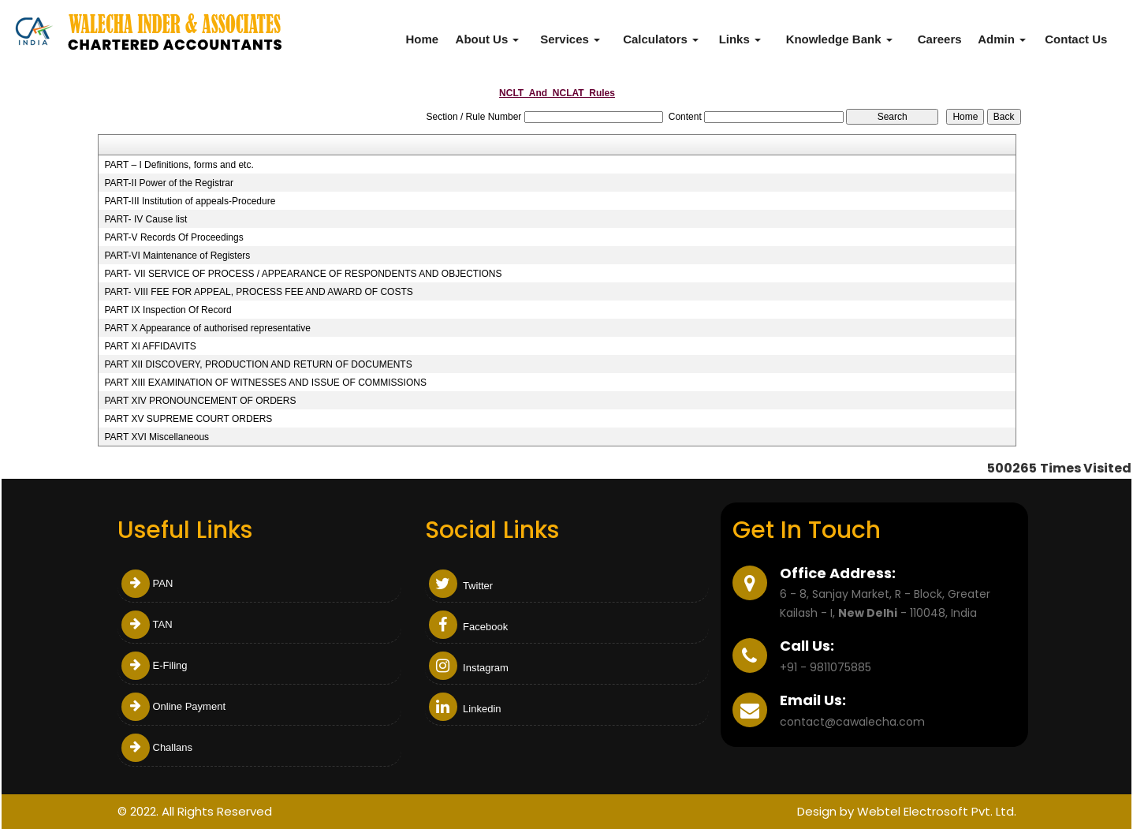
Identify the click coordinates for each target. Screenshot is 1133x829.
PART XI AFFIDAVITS (150, 346)
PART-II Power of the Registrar (168, 183)
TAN (147, 624)
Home (421, 39)
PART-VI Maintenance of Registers (177, 255)
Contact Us (1076, 39)
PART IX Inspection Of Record (167, 310)
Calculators (661, 39)
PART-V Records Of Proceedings (173, 237)
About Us (488, 39)
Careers (940, 39)
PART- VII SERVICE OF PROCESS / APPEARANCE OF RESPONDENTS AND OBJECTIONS (302, 273)
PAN (147, 583)
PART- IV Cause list (145, 219)
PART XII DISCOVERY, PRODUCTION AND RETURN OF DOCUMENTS (258, 364)
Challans (157, 747)
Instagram (469, 668)
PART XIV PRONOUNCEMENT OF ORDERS (200, 400)
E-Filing (154, 665)
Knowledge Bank (839, 39)
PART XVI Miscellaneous (156, 437)
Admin (1002, 39)
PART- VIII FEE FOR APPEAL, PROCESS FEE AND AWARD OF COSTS (258, 291)
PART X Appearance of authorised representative (207, 328)
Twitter (461, 586)
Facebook (469, 627)
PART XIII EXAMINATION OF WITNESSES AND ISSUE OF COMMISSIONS (265, 382)
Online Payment (173, 706)
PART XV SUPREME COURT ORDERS (188, 418)
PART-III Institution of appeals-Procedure (189, 201)
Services (570, 39)
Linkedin (465, 709)
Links (740, 39)
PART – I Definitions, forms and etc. (178, 164)
